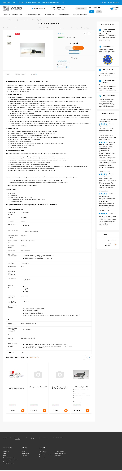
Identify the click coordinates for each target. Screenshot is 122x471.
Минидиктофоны (26, 20)
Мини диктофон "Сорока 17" (38, 387)
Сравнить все (34, 357)
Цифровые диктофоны (14, 20)
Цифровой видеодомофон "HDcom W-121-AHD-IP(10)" (60, 387)
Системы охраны (43, 457)
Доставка (21, 2)
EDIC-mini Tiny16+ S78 (81, 387)
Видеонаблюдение (59, 451)
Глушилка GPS (103, 191)
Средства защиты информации (43, 452)
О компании (6, 2)
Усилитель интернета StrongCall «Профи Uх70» (16, 387)
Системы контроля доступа (45, 454)
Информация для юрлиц (33, 2)
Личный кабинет (25, 453)
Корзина (23, 451)
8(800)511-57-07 (59, 7)
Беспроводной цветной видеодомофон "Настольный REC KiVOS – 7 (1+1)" (108, 137)
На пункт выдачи (62, 61)
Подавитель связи (104, 171)
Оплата (14, 2)
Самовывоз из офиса (63, 67)
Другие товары (58, 455)
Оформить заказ (25, 455)
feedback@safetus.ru (39, 8)
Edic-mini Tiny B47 (104, 210)
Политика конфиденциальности (8, 462)
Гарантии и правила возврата (51, 2)
